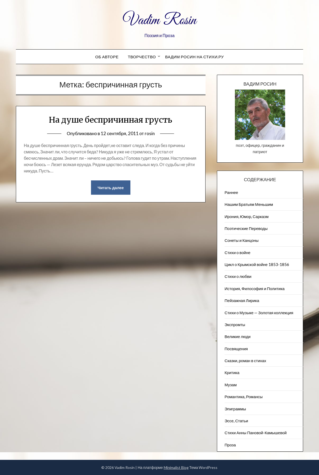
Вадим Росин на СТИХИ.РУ (194, 56)
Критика (232, 372)
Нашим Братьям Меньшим (249, 204)
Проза (230, 444)
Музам (231, 384)
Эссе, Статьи (236, 420)
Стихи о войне (237, 252)
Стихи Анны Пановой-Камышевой (256, 432)
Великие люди (237, 336)
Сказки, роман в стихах (245, 360)
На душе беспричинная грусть (110, 120)
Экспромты (235, 324)
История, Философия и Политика (255, 288)
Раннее (231, 192)
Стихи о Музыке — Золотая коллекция (259, 312)
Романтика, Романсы (244, 396)
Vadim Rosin (159, 20)
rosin (150, 133)
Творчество (142, 56)
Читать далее (111, 187)
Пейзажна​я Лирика (242, 300)
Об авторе (107, 56)
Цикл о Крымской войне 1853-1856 (257, 264)
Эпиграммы (235, 408)
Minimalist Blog (176, 467)
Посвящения (236, 348)
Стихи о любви (238, 276)
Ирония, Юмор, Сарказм (246, 216)
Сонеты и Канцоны (242, 240)
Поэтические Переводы (246, 228)
